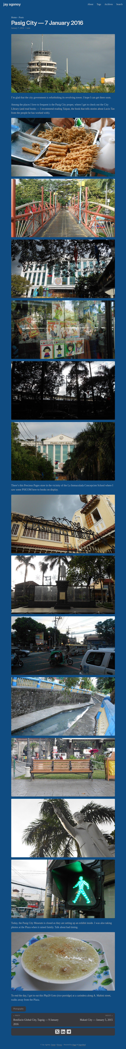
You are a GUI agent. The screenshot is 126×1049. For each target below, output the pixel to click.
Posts (21, 17)
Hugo (74, 1045)
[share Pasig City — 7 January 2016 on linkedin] (63, 1031)
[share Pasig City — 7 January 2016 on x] (57, 1031)
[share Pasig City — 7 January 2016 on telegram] (69, 1031)
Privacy (59, 1045)
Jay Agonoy (12, 4)
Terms (53, 1045)
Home (14, 17)
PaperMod (82, 1045)
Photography (18, 1009)
